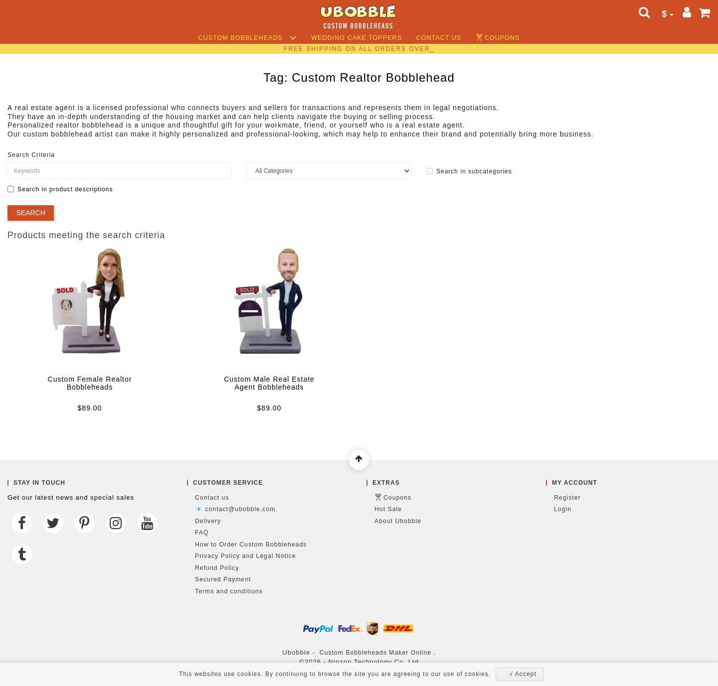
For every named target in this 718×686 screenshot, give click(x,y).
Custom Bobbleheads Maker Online (375, 652)
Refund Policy (217, 567)
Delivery (208, 521)
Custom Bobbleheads (247, 37)
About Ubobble (397, 521)
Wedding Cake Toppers (356, 37)
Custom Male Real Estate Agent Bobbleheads (269, 383)
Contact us (439, 37)
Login (562, 509)
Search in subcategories (469, 171)
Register (567, 497)
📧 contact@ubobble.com (235, 509)
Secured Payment (223, 579)
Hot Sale (388, 509)
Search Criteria (31, 154)
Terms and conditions (229, 591)
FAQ (202, 532)
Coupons (502, 37)
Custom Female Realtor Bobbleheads (90, 383)
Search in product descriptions (60, 189)
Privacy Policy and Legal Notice (245, 555)
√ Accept (523, 674)
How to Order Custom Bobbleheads (251, 544)
